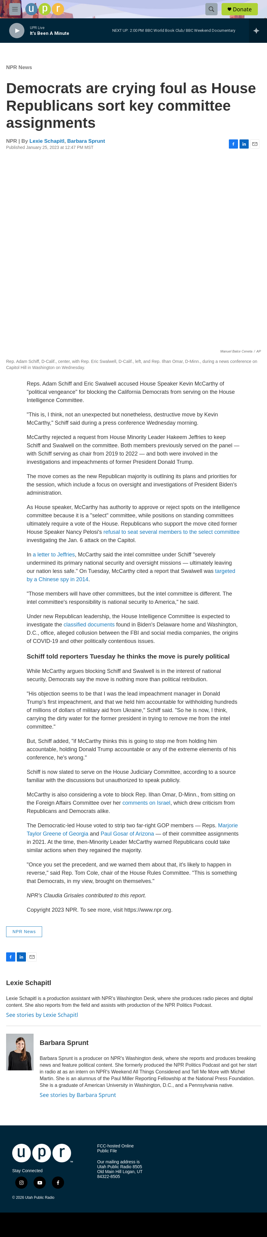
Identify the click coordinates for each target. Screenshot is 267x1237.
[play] (17, 30)
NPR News (19, 67)
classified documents (89, 625)
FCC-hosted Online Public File (115, 1148)
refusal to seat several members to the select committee (171, 532)
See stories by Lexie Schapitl (42, 1014)
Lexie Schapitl (47, 141)
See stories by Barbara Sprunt (78, 1095)
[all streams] (258, 30)
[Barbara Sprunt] (20, 1052)
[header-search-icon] (211, 9)
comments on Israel (146, 803)
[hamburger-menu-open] (15, 9)
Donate (242, 9)
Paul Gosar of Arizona (127, 834)
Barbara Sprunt (86, 141)
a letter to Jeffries (54, 555)
